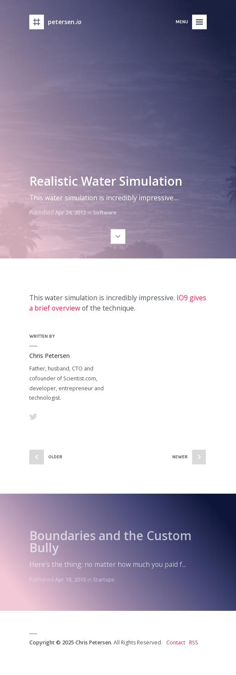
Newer (180, 457)
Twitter (33, 416)
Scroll (118, 236)
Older (55, 457)
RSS (193, 642)
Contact (175, 642)
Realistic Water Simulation (106, 181)
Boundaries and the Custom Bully (110, 541)
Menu (182, 22)
